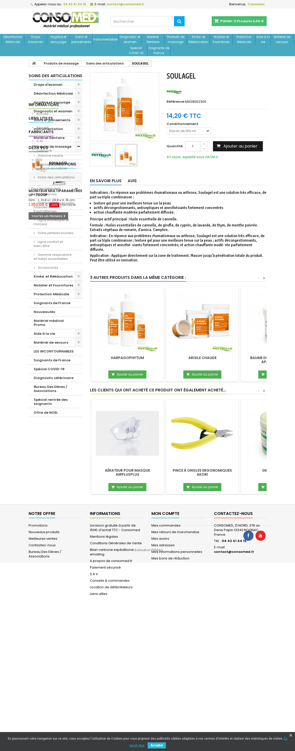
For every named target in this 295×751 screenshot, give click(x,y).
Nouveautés (44, 311)
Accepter (156, 745)
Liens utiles (41, 448)
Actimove (43, 488)
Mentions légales (104, 672)
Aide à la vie (263, 39)
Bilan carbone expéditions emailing (111, 688)
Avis (132, 181)
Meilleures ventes (43, 674)
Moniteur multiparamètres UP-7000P (55, 603)
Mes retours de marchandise (175, 667)
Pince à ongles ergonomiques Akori (202, 472)
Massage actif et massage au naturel (50, 166)
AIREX (40, 507)
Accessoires (47, 267)
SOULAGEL (58, 556)
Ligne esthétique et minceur (51, 222)
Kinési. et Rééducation (198, 39)
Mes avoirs (160, 674)
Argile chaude (202, 358)
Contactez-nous (42, 681)
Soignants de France (158, 50)
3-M (39, 479)
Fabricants (41, 470)
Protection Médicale (244, 39)
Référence (175, 101)
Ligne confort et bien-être (48, 243)
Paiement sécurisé (105, 703)
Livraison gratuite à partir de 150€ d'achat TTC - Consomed (115, 663)
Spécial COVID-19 (136, 50)
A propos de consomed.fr (111, 696)
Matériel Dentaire (153, 39)
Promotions (42, 574)
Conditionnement (183, 124)
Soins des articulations (56, 177)
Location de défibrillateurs (111, 723)
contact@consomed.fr (234, 687)
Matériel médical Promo (49, 322)
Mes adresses (163, 681)
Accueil (41, 434)
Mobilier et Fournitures (221, 39)
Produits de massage (175, 39)
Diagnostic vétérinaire (53, 378)
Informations (44, 426)
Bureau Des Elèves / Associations (50, 388)
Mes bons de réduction (170, 694)
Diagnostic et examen (130, 39)
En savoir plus (106, 181)
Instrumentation (105, 39)
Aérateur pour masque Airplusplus (127, 472)
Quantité (175, 146)
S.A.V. (94, 709)
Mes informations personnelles (176, 687)
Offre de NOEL (46, 412)
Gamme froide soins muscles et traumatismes (52, 190)
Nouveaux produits (44, 667)
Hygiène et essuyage (58, 39)
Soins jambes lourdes (55, 233)
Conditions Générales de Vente (116, 679)
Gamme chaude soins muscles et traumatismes (54, 207)
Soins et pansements (81, 39)
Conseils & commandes (110, 716)
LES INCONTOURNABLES (54, 351)
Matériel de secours (282, 39)
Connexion (256, 4)
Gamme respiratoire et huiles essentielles (53, 256)
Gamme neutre (50, 155)
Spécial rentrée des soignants (51, 401)
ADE (39, 498)
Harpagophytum (127, 358)
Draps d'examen (35, 39)
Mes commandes (166, 661)
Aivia (39, 516)
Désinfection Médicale (13, 39)
